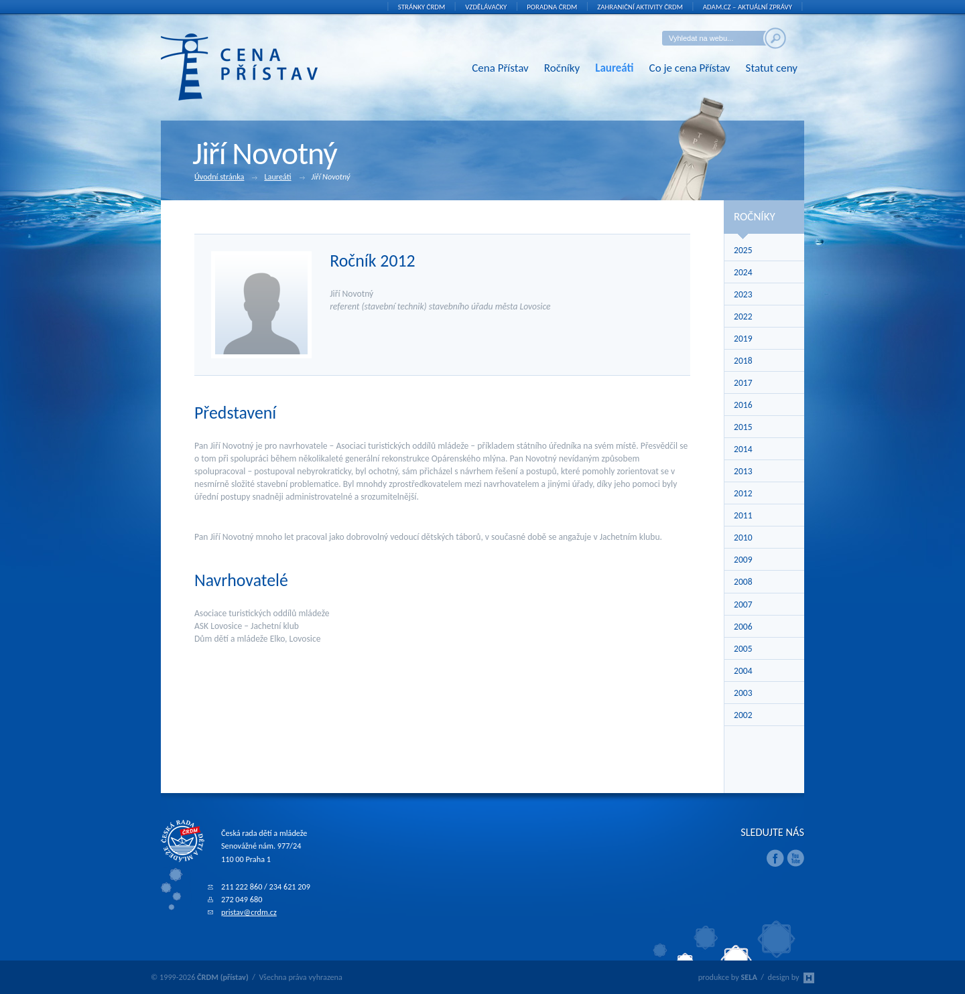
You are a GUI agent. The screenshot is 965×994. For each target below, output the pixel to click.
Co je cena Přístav (689, 68)
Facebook (775, 858)
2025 (743, 250)
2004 (743, 671)
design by (791, 977)
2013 (743, 471)
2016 (743, 405)
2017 (743, 382)
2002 (743, 715)
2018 (743, 360)
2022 (743, 316)
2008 (743, 581)
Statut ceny (771, 68)
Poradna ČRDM (552, 7)
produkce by (727, 977)
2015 (743, 427)
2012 (743, 493)
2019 (743, 338)
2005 (743, 648)
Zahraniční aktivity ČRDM (640, 7)
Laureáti (614, 68)
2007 (743, 604)
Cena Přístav (500, 68)
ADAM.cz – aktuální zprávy (747, 7)
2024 (743, 272)
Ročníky (562, 68)
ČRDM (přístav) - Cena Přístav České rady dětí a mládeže (260, 66)
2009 (743, 559)
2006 (743, 626)
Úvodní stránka (225, 177)
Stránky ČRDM (422, 7)
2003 (743, 693)
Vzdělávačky (486, 7)
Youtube (795, 858)
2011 (743, 515)
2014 (743, 449)
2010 (743, 537)
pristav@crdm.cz (249, 912)
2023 (743, 294)
